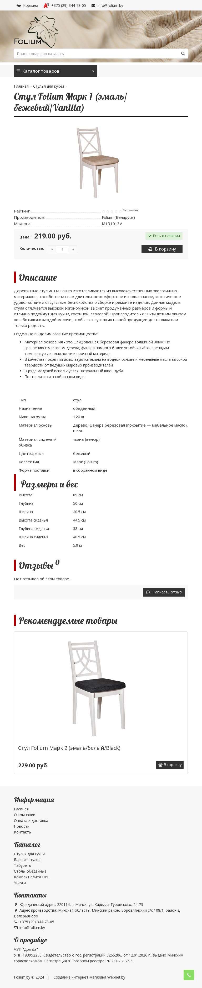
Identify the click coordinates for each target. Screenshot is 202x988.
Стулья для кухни (48, 86)
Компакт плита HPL (31, 876)
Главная (21, 86)
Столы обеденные (30, 871)
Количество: (31, 248)
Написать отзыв (164, 591)
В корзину (162, 249)
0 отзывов (130, 210)
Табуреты (23, 865)
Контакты (23, 832)
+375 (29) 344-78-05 (64, 5)
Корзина (27, 5)
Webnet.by (116, 977)
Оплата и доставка (31, 820)
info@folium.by (107, 5)
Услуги (20, 882)
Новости (21, 826)
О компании (24, 814)
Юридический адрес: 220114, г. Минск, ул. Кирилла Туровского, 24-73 (78, 904)
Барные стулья (27, 859)
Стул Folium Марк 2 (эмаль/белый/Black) (69, 747)
